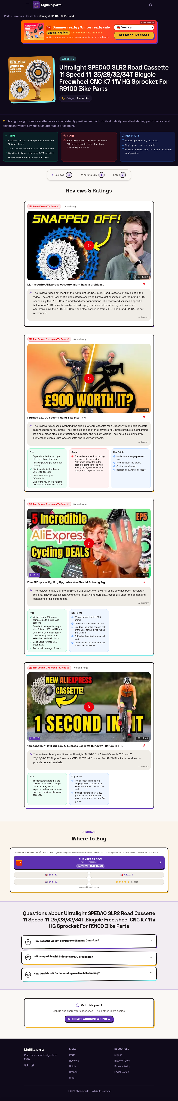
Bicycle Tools (122, 1060)
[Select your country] (134, 26)
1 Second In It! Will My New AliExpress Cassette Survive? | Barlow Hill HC (75, 746)
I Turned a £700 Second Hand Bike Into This (56, 417)
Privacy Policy (122, 1066)
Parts (72, 1054)
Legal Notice (121, 1071)
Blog (72, 1077)
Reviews (74, 1060)
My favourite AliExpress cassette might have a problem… (65, 284)
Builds (72, 1066)
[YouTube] (26, 1065)
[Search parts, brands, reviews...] (151, 5)
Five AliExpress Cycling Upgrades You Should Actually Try (66, 582)
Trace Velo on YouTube (44, 206)
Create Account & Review (89, 1021)
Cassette (68, 58)
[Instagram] (32, 1065)
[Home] (27, 4)
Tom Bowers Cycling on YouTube (49, 339)
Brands (73, 1071)
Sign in (118, 1054)
